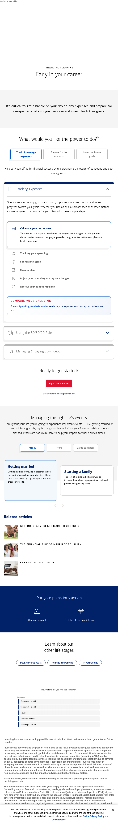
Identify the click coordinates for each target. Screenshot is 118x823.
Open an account (31, 620)
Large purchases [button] (83, 449)
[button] (59, 189)
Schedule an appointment (78, 620)
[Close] (112, 809)
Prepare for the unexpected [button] (55, 155)
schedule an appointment (60, 393)
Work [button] (54, 449)
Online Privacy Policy (93, 816)
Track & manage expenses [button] (23, 155)
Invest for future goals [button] (88, 155)
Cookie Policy (59, 819)
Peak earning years (29, 663)
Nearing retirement (60, 663)
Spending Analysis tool (32, 306)
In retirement (88, 663)
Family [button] (28, 449)
